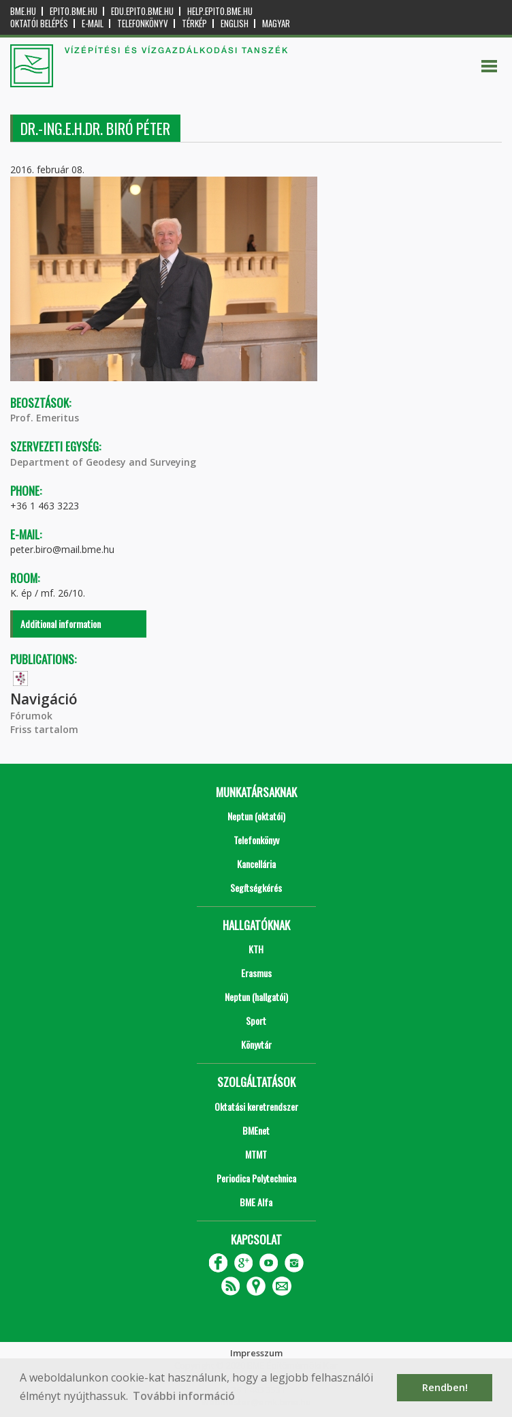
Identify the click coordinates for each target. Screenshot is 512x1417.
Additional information (60, 623)
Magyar (276, 23)
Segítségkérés (256, 887)
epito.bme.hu (73, 11)
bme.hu (23, 11)
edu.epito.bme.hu (142, 11)
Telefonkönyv (142, 23)
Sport (256, 1020)
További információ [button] (184, 1395)
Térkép (194, 23)
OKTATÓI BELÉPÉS (39, 23)
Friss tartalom (44, 729)
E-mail (92, 23)
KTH (256, 949)
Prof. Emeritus (44, 417)
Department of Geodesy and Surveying (103, 462)
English (235, 23)
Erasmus (256, 973)
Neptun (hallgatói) (256, 996)
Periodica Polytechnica (256, 1178)
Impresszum (256, 1353)
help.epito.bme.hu (220, 11)
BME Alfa (256, 1202)
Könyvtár (256, 1044)
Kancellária (256, 863)
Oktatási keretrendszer (256, 1106)
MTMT (256, 1154)
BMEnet (256, 1130)
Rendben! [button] (445, 1387)
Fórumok (31, 715)
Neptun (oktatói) (256, 816)
